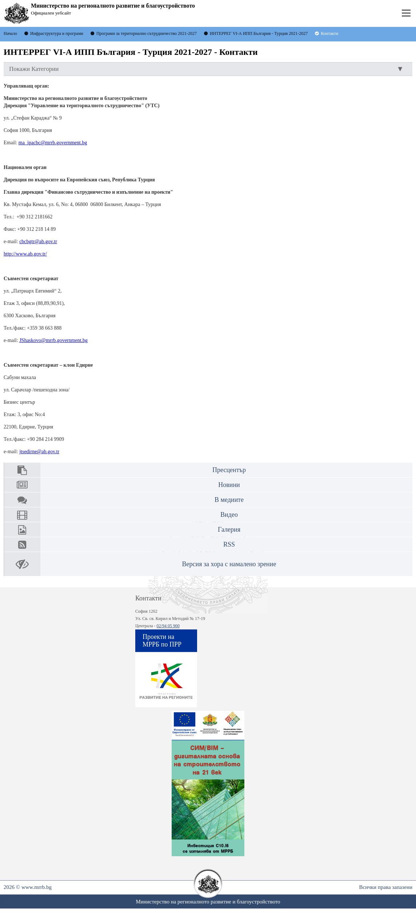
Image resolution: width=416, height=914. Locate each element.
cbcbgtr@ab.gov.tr (38, 241)
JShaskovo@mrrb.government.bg (53, 340)
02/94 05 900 (168, 625)
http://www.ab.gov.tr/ (25, 254)
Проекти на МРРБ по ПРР (162, 640)
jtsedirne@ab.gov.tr (39, 451)
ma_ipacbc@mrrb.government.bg (53, 142)
